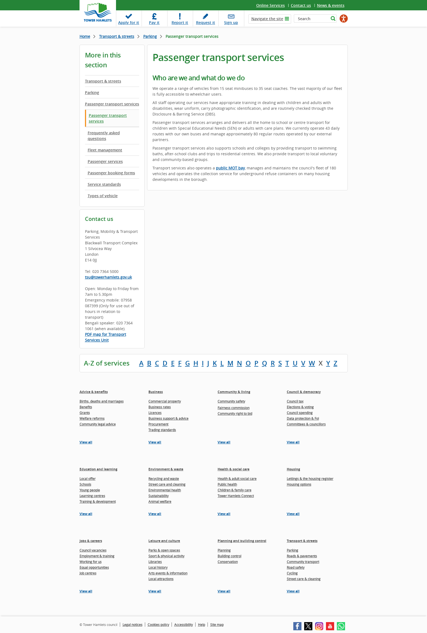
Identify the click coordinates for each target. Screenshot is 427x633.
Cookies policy (158, 624)
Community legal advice (98, 424)
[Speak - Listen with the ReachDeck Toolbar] (344, 18)
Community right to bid (235, 413)
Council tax (295, 401)
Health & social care (233, 469)
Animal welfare (159, 501)
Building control (229, 556)
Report (180, 22)
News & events (330, 5)
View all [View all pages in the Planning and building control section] (224, 591)
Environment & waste (165, 469)
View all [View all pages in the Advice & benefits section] (86, 442)
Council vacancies (93, 550)
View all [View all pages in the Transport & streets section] (293, 591)
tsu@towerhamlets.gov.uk (108, 277)
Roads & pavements (302, 556)
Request (205, 22)
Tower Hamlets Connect (236, 496)
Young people (90, 490)
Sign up (231, 22)
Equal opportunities (94, 567)
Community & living (234, 391)
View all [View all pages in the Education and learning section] (86, 514)
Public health (227, 484)
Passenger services (105, 161)
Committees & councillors (306, 424)
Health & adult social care (237, 478)
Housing (293, 469)
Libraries (155, 561)
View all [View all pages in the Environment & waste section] (154, 514)
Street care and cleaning (166, 484)
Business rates (159, 407)
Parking (150, 36)
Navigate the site (267, 18)
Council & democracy (304, 391)
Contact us (301, 5)
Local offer (88, 478)
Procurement (158, 424)
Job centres (88, 573)
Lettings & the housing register (310, 478)
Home (85, 36)
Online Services (270, 5)
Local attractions (160, 579)
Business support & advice (168, 418)
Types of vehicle (103, 195)
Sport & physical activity (166, 556)
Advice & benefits (94, 391)
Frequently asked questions (104, 135)
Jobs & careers (91, 540)
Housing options (299, 484)
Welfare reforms (92, 418)
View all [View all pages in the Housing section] (293, 514)
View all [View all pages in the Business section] (154, 442)
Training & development (98, 501)
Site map (217, 624)
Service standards (104, 184)
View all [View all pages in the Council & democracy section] (293, 442)
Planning (224, 550)
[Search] (311, 18)
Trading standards (162, 430)
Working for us (91, 561)
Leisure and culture (164, 540)
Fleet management (105, 150)
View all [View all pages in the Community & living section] (224, 442)
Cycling (292, 573)
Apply (128, 22)
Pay (154, 22)
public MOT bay (230, 168)
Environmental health (164, 490)
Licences (154, 412)
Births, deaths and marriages (102, 401)
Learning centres (92, 496)
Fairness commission (233, 408)
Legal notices (132, 624)
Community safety (231, 401)
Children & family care (234, 490)
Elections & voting (300, 407)
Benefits (86, 407)
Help (201, 624)
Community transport (303, 561)
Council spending (300, 412)
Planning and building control (242, 540)
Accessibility (183, 624)
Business (155, 391)
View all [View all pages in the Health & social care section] (224, 514)
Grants (85, 412)
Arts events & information (167, 573)
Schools (85, 484)
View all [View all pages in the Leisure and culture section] (154, 591)
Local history (157, 567)
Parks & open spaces (164, 550)
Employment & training (97, 556)
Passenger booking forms (111, 172)
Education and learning (98, 469)
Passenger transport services (112, 103)
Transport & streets (116, 36)
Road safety (295, 567)
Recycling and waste (163, 478)
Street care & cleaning (304, 579)
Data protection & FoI (303, 418)
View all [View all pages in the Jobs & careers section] (86, 591)
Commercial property (164, 401)
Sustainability (158, 496)
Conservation (228, 561)
